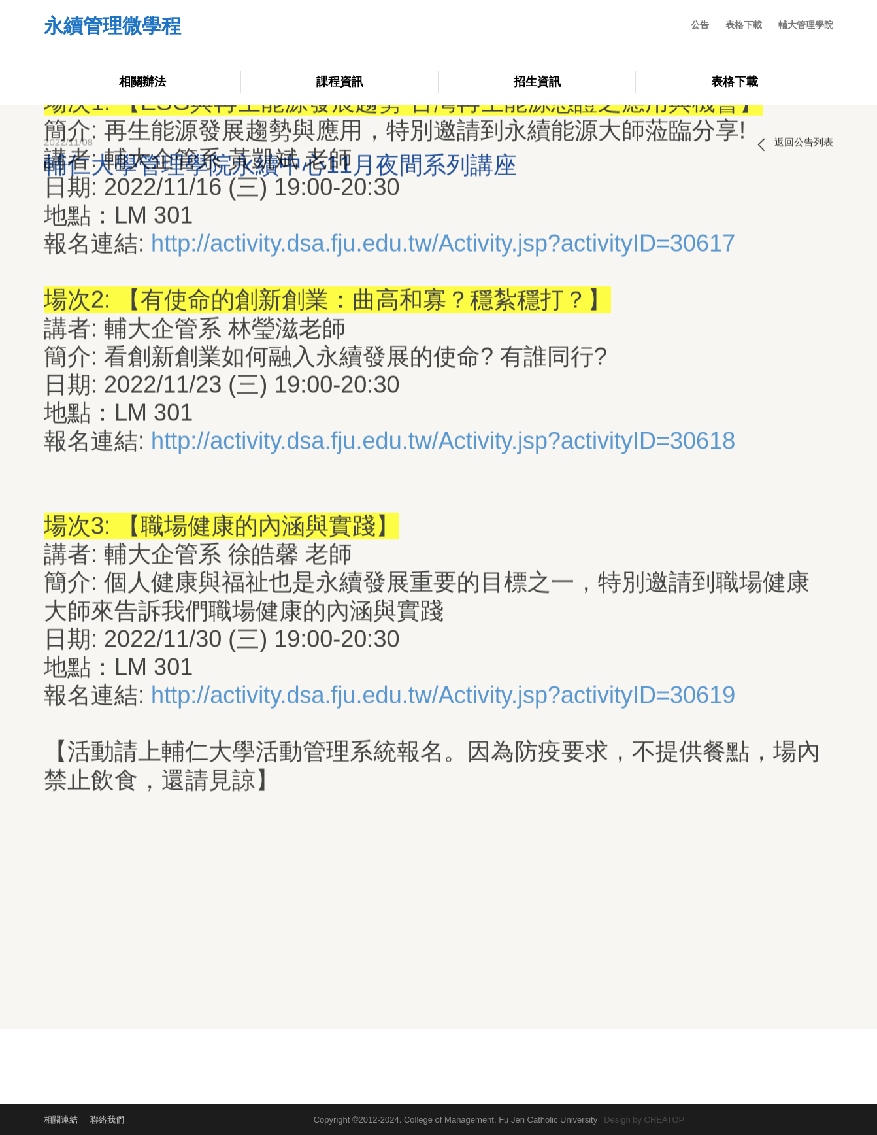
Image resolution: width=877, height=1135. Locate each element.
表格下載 (743, 25)
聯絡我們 (107, 1120)
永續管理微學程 (112, 27)
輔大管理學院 (805, 25)
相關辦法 (142, 81)
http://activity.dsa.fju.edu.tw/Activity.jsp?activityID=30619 (443, 547)
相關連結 (61, 1120)
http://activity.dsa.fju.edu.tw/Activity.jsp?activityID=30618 (443, 293)
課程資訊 (339, 81)
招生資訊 (537, 81)
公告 (700, 25)
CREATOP (664, 1120)
